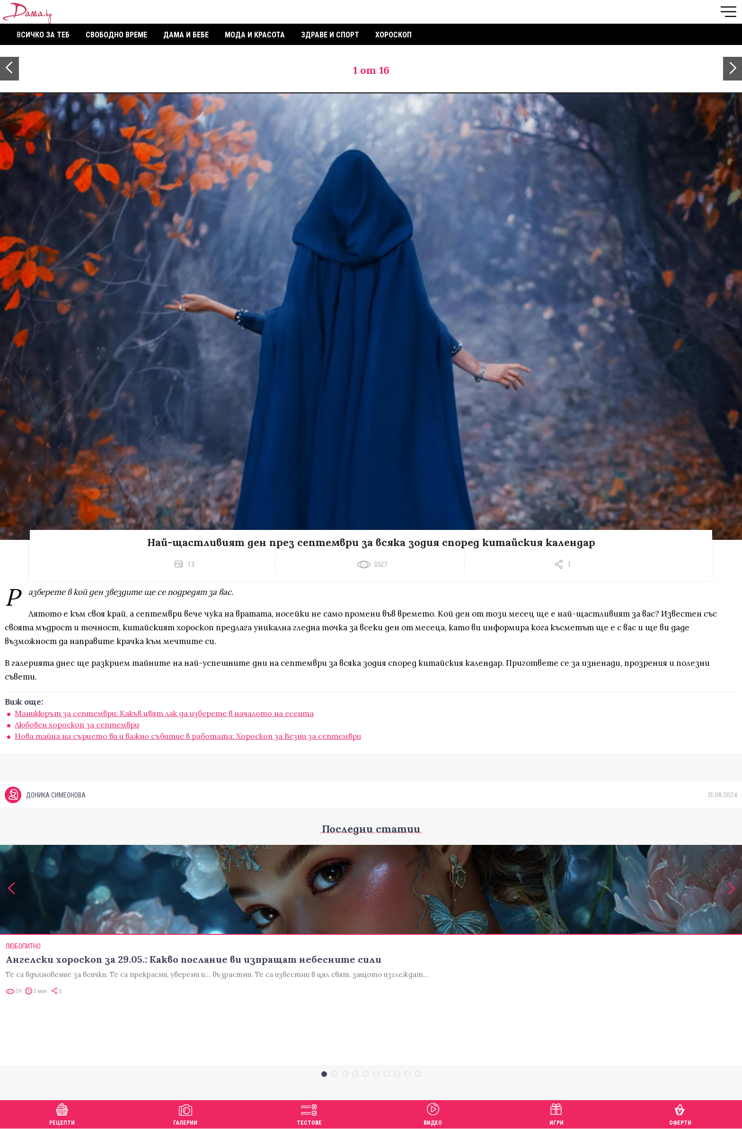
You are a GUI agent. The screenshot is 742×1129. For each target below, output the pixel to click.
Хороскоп (393, 34)
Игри (556, 1113)
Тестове (309, 1113)
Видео (433, 1113)
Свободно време (116, 34)
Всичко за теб (43, 34)
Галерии (185, 1113)
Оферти (680, 1113)
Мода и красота (255, 34)
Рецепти (62, 1113)
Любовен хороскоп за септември (77, 724)
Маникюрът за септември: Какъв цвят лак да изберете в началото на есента (164, 713)
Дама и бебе (186, 34)
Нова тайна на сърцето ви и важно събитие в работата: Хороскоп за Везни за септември (188, 736)
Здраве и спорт (330, 34)
